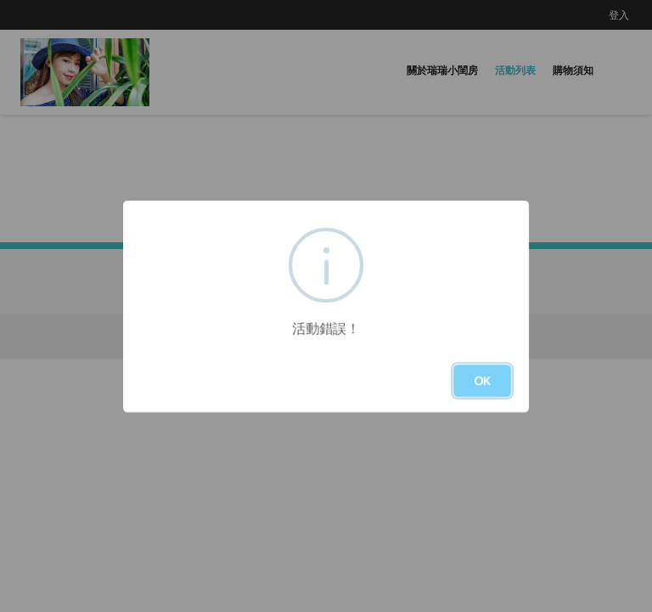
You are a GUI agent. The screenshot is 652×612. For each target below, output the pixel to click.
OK (482, 380)
